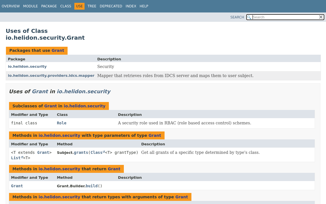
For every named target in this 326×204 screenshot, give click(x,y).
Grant (57, 50)
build (92, 186)
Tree (92, 6)
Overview (11, 6)
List (16, 158)
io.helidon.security (27, 66)
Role (61, 123)
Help (144, 6)
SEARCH (237, 17)
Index (131, 6)
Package (49, 6)
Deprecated (111, 6)
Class (65, 6)
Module (30, 6)
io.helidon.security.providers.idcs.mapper (51, 75)
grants (81, 152)
